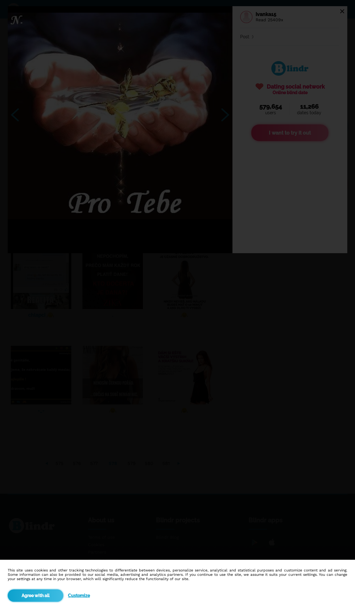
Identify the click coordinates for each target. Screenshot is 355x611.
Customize (79, 595)
